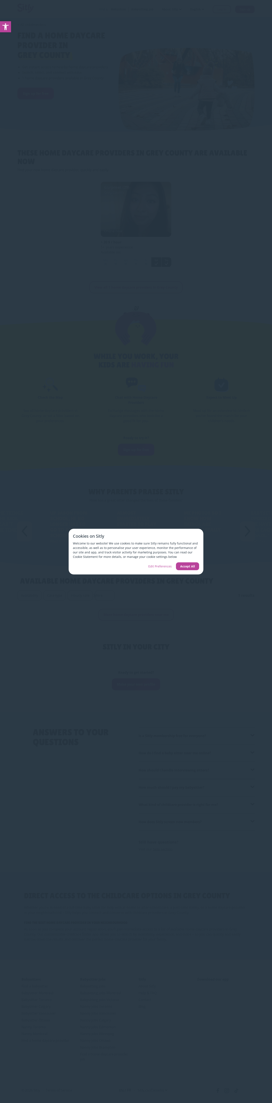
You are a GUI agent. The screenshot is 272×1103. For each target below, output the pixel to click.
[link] (5, 26)
